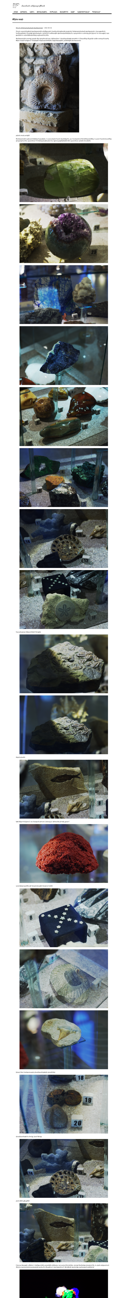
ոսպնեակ (53, 12)
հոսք (16, 12)
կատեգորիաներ (83, 12)
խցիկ (32, 12)
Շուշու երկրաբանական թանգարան (29, 28)
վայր (73, 12)
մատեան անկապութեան (33, 5)
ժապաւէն (23, 12)
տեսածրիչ (64, 12)
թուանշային (42, 12)
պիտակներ (96, 12)
